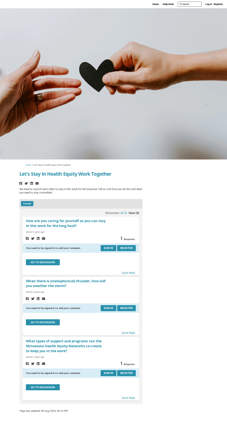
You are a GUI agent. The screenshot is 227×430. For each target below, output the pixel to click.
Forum (27, 203)
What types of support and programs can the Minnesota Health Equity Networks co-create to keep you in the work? (63, 346)
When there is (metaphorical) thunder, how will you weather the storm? (66, 283)
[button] (21, 183)
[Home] (156, 4)
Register (218, 4)
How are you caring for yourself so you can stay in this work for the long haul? (66, 223)
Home (28, 165)
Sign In (108, 248)
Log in (209, 4)
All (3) (123, 212)
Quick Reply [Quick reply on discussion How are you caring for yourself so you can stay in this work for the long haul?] (128, 272)
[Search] (190, 4)
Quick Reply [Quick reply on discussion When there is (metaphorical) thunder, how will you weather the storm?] (128, 332)
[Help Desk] (168, 4)
